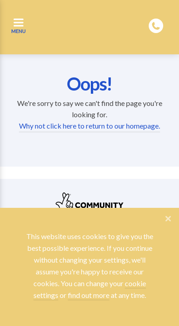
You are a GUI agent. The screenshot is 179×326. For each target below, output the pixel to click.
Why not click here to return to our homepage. (89, 125)
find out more (88, 295)
